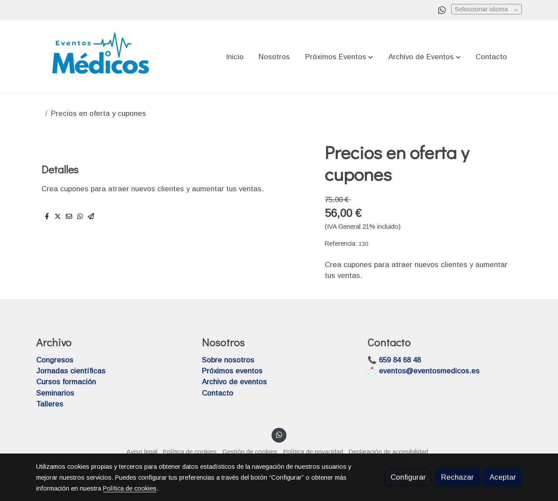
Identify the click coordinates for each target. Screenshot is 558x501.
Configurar (408, 477)
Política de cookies (190, 451)
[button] (339, 57)
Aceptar (503, 477)
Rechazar (457, 477)
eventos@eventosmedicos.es (429, 371)
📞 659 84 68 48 (394, 360)
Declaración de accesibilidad (388, 451)
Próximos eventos (232, 371)
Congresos (54, 360)
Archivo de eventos (234, 382)
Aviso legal (141, 451)
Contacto (217, 393)
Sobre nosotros (228, 360)
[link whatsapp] (442, 9)
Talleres (49, 404)
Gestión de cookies (249, 451)
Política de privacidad (313, 451)
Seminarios (55, 393)
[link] (101, 57)
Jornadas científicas (70, 371)
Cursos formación (66, 382)
